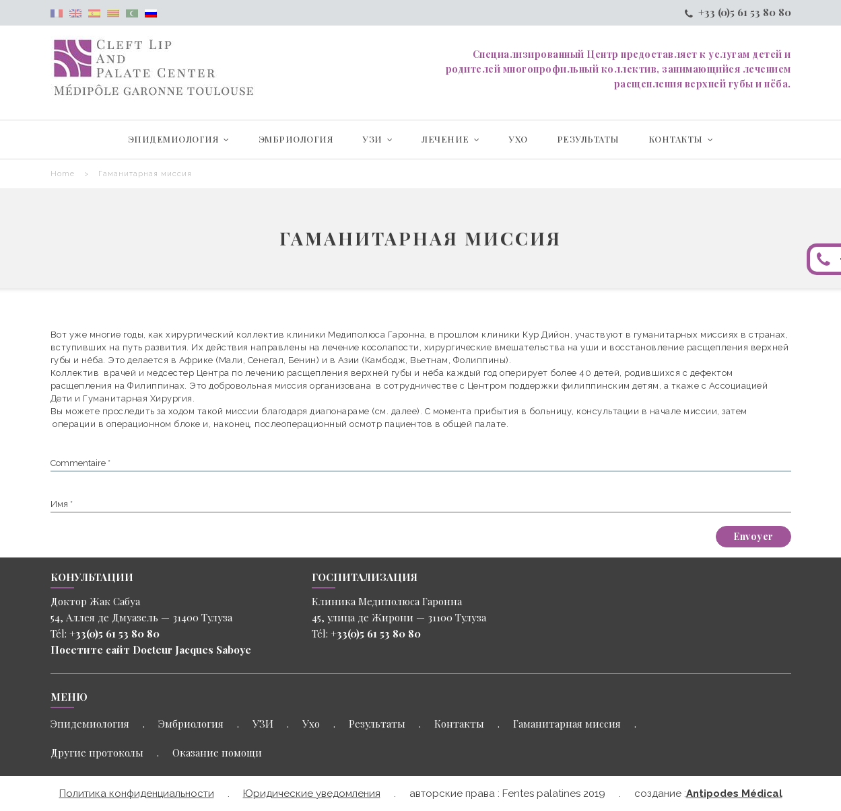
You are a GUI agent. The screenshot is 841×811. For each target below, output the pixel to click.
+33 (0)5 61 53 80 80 (738, 12)
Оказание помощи (217, 752)
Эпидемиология (90, 723)
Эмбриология (191, 723)
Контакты (459, 723)
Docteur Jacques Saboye (190, 649)
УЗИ (263, 723)
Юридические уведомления (311, 793)
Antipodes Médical (734, 793)
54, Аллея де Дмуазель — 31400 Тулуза (141, 617)
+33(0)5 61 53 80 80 (114, 633)
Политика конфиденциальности (136, 793)
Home (63, 173)
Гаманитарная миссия (567, 723)
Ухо (311, 723)
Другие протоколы (97, 752)
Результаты (377, 723)
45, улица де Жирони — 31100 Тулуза (399, 617)
